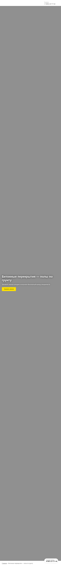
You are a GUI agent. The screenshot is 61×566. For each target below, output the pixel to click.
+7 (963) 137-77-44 (49, 4)
